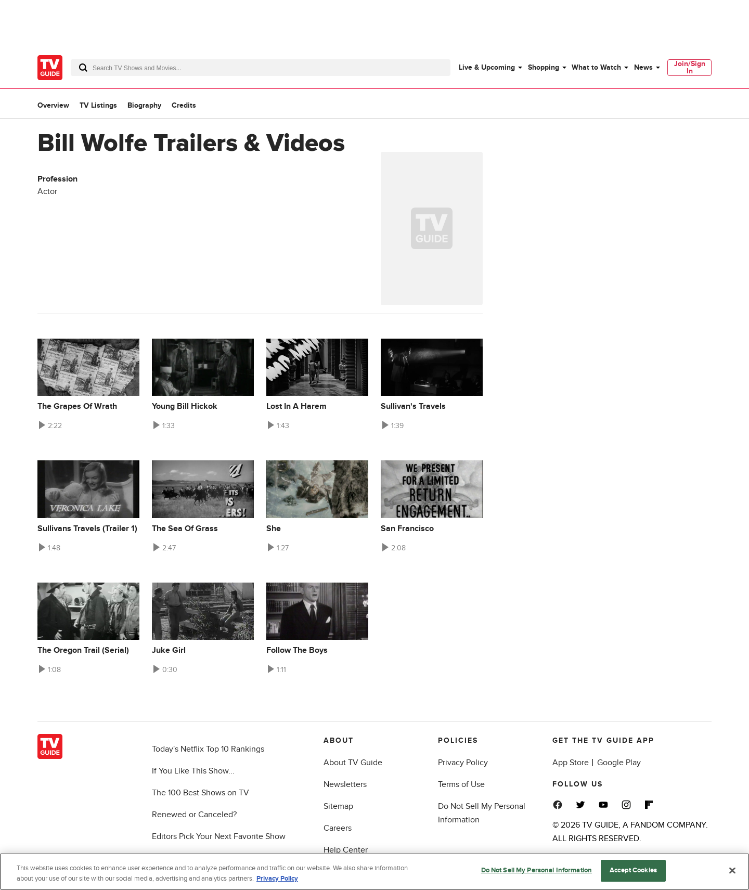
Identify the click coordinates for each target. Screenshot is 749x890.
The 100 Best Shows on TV (200, 793)
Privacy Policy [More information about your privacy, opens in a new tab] (277, 878)
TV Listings (98, 105)
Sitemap (338, 806)
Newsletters (345, 784)
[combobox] (260, 67)
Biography (144, 105)
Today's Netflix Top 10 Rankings (208, 749)
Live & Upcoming (487, 67)
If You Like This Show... (193, 771)
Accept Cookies (633, 870)
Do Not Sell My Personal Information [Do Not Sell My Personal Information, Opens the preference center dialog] (536, 870)
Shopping (543, 67)
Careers (338, 828)
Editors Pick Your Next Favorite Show (219, 836)
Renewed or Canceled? (194, 814)
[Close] (732, 870)
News (643, 67)
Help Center (346, 850)
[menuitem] (490, 67)
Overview (53, 105)
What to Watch (596, 67)
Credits (184, 105)
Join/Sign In (689, 67)
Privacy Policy (463, 762)
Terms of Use (461, 784)
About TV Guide (353, 762)
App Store (570, 762)
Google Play (619, 762)
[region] (374, 871)
